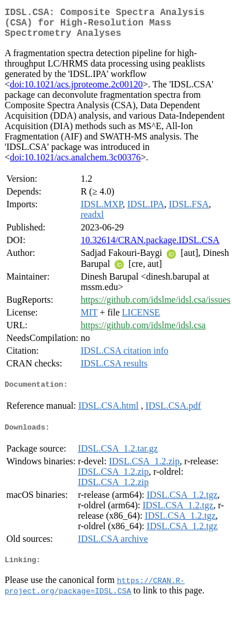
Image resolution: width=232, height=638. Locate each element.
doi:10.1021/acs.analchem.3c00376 (75, 164)
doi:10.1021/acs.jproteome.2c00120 (76, 91)
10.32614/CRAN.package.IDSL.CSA (149, 247)
